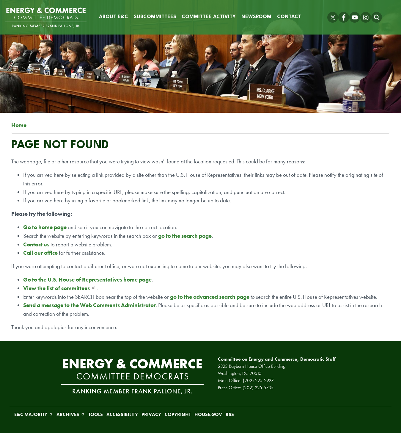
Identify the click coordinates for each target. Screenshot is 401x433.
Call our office (40, 253)
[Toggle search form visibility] (376, 17)
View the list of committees (59, 288)
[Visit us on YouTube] (354, 17)
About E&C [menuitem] (113, 17)
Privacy (151, 414)
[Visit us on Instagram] (365, 17)
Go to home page (45, 227)
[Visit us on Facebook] (343, 17)
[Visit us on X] (332, 17)
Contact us (37, 244)
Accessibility (122, 414)
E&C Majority (33, 414)
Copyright (178, 414)
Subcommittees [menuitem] (155, 17)
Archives (70, 414)
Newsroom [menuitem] (256, 17)
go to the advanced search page (209, 297)
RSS (230, 414)
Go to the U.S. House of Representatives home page (87, 279)
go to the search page (185, 236)
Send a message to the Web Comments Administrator (89, 305)
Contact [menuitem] (289, 17)
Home (18, 125)
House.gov (208, 414)
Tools (95, 414)
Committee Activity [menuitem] (209, 17)
